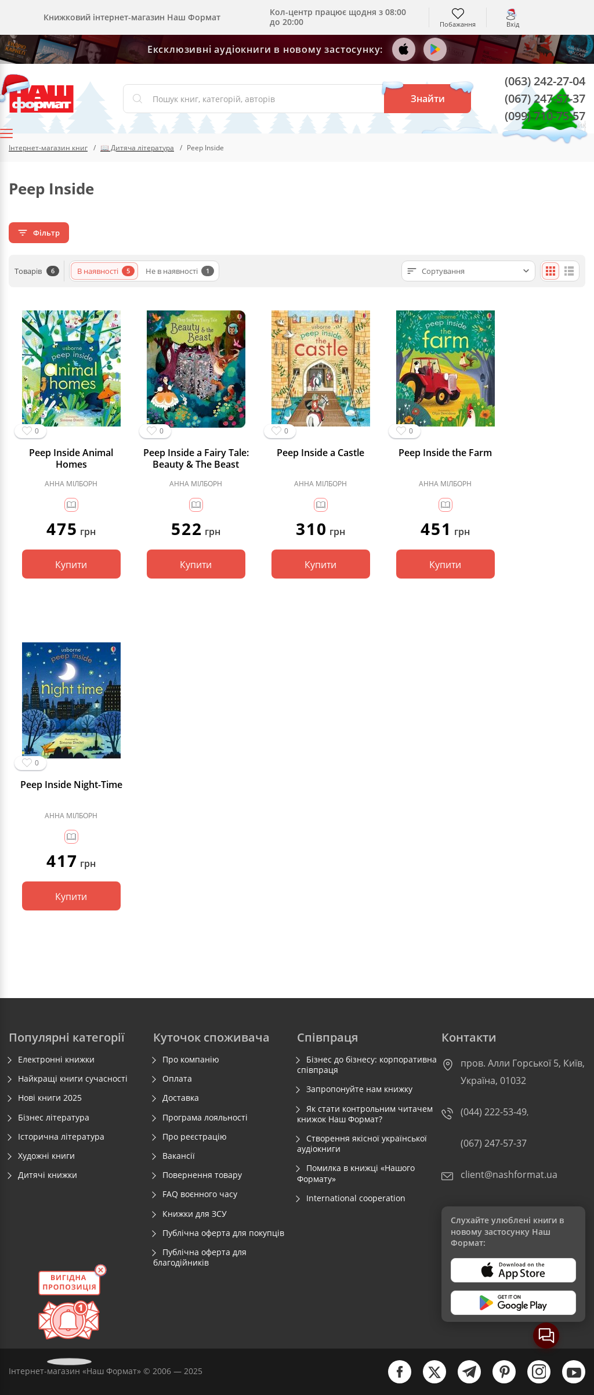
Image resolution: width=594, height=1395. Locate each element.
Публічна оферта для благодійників (200, 1257)
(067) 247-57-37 (545, 98)
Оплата (177, 1079)
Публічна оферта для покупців (223, 1233)
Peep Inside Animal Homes (71, 458)
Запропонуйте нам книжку (359, 1089)
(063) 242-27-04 (545, 81)
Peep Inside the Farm (445, 453)
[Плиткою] (550, 271)
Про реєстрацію (194, 1137)
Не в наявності (180, 271)
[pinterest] (498, 1381)
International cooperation (355, 1198)
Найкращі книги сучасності (73, 1079)
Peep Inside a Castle (320, 453)
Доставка (180, 1098)
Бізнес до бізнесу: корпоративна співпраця (367, 1064)
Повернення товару (202, 1175)
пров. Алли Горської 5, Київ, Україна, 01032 (523, 1072)
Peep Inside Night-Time (71, 785)
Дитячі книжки (47, 1175)
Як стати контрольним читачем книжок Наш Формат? (365, 1114)
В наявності (106, 271)
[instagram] (533, 1381)
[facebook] (393, 1381)
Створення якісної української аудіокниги (362, 1143)
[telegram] (463, 1381)
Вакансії (178, 1156)
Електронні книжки (56, 1059)
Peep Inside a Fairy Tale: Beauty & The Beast (196, 458)
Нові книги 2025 (50, 1098)
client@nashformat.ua (509, 1174)
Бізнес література (53, 1117)
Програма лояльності (205, 1117)
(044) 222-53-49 (494, 1111)
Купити (71, 564)
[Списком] (569, 271)
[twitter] (428, 1381)
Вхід (512, 23)
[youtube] (567, 1381)
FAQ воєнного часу (199, 1194)
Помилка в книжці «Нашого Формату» (356, 1173)
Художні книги (46, 1156)
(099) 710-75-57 (545, 116)
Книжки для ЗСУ (194, 1214)
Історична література (61, 1137)
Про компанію (190, 1059)
